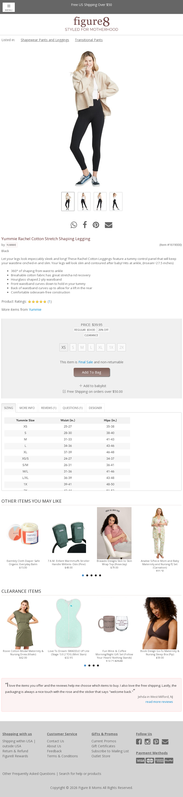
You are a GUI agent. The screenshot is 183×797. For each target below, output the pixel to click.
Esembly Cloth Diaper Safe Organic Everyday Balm (23, 562)
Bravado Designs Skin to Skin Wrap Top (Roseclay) (114, 562)
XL (100, 347)
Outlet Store (101, 756)
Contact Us (55, 741)
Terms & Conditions (62, 756)
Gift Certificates (103, 746)
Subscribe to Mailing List (110, 751)
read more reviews (159, 702)
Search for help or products (80, 773)
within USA (24, 741)
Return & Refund (15, 751)
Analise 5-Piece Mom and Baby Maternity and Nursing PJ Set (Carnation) (160, 564)
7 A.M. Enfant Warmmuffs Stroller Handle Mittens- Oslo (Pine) (69, 562)
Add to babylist (94, 386)
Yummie (11, 245)
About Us (54, 746)
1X (111, 347)
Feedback (54, 751)
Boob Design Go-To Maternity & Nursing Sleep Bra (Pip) (159, 652)
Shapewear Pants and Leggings (45, 40)
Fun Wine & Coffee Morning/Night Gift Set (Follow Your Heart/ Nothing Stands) (114, 654)
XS (63, 347)
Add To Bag (91, 372)
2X (121, 347)
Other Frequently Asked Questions (28, 773)
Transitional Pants (89, 40)
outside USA (11, 746)
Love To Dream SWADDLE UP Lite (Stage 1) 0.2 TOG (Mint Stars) (68, 652)
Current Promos (104, 741)
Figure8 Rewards (15, 756)
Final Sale (85, 362)
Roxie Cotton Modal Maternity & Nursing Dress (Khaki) (23, 652)
